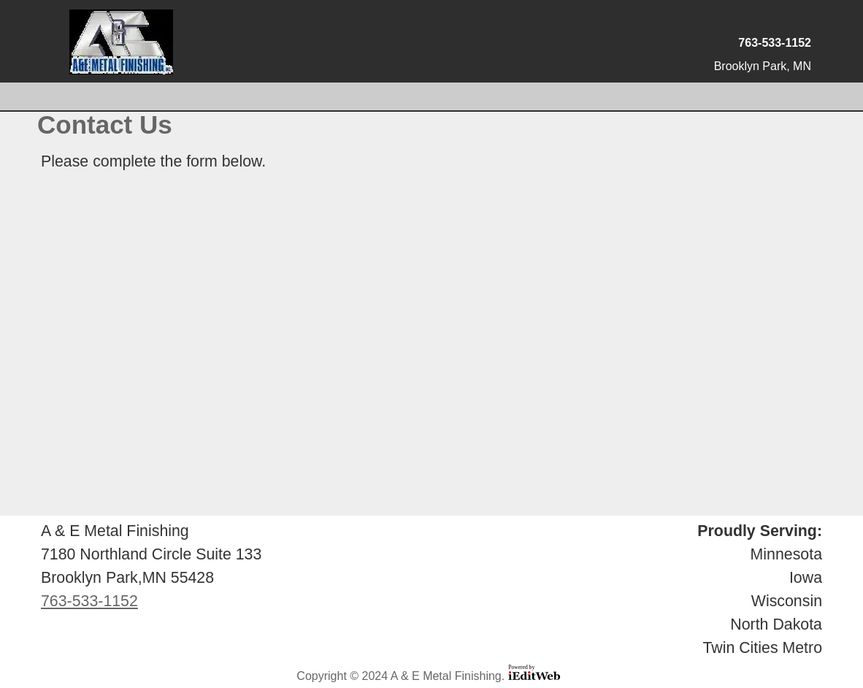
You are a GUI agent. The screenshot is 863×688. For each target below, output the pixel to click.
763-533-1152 (774, 43)
